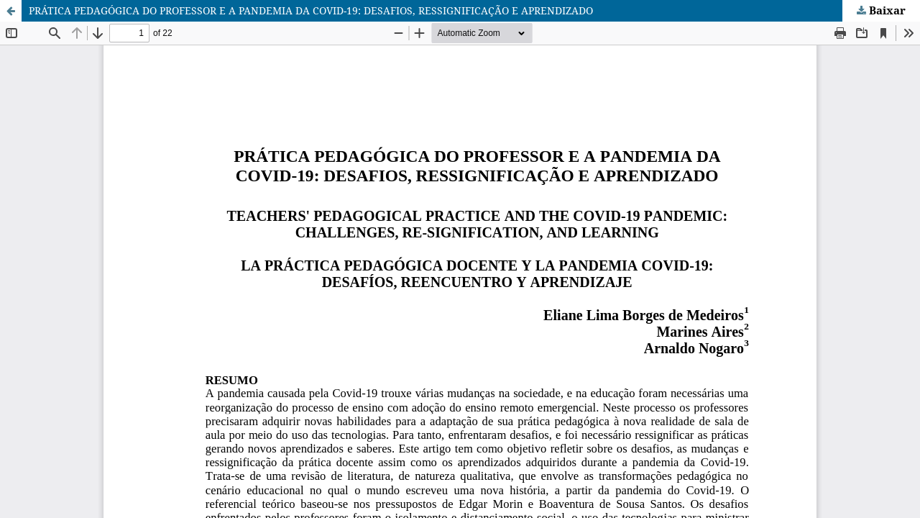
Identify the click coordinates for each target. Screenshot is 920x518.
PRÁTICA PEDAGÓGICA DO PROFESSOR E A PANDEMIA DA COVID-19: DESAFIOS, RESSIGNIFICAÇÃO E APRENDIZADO (311, 10)
